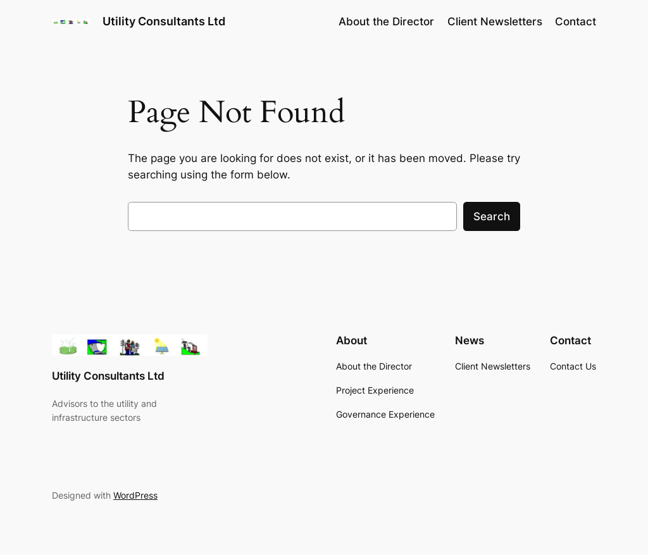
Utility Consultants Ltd (164, 21)
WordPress (135, 495)
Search (491, 216)
